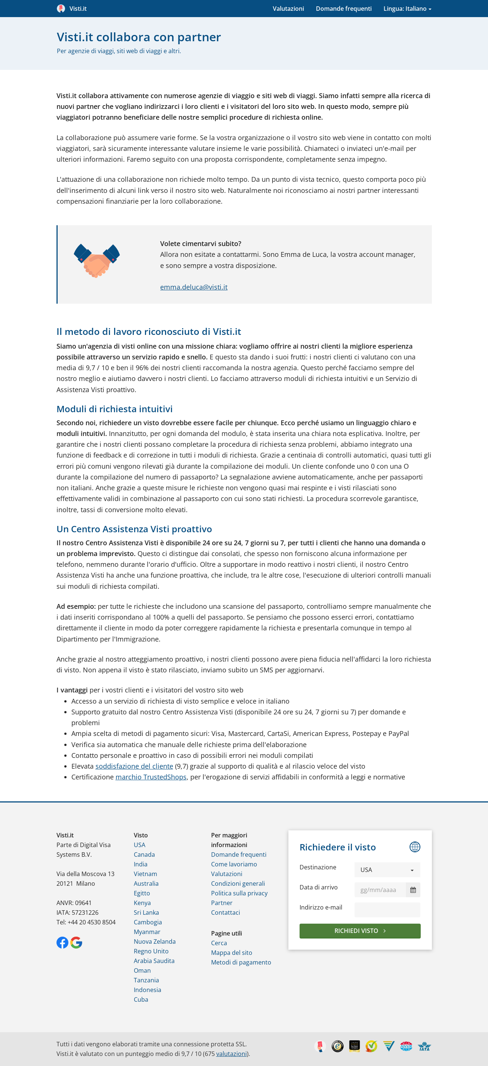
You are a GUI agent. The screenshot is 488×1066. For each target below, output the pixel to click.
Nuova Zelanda (155, 941)
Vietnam (145, 874)
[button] (388, 869)
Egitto (142, 893)
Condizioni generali (238, 883)
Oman (142, 970)
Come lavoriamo (234, 864)
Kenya (142, 903)
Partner (222, 903)
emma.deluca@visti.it (193, 286)
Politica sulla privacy (239, 893)
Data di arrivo (319, 887)
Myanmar (147, 932)
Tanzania (146, 980)
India (141, 864)
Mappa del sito (231, 953)
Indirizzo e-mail (321, 907)
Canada (144, 854)
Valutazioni (288, 8)
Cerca (219, 943)
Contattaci (225, 912)
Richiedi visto (357, 931)
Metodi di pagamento (241, 962)
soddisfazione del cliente (134, 766)
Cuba (141, 999)
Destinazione (318, 867)
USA (139, 845)
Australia (146, 883)
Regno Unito (151, 951)
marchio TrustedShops (151, 776)
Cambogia (148, 922)
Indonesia (147, 990)
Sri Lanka (146, 912)
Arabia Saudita (154, 961)
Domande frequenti (344, 8)
